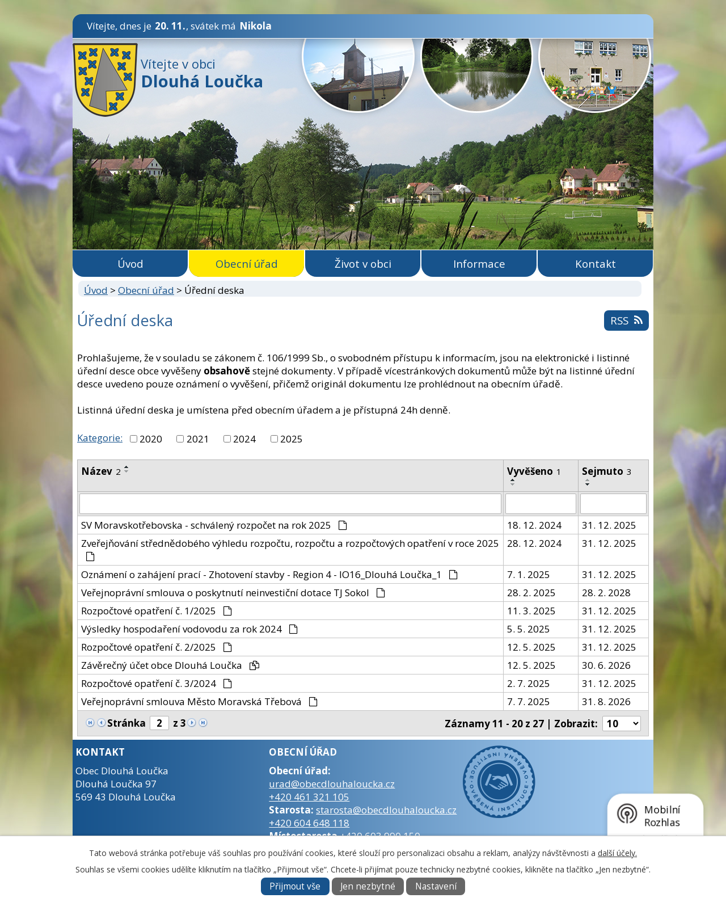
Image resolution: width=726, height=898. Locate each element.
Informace (479, 263)
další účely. (617, 853)
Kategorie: (100, 437)
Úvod (130, 263)
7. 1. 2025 (528, 574)
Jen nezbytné (367, 886)
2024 (244, 438)
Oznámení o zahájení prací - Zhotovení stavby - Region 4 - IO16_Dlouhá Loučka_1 (269, 574)
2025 (291, 438)
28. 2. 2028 (606, 592)
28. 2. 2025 (531, 592)
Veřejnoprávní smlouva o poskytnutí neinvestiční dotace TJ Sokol (233, 592)
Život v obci (363, 263)
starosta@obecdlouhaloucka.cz (386, 809)
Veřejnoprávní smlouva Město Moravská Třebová (199, 701)
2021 (198, 438)
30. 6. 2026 (606, 665)
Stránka (126, 723)
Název (101, 471)
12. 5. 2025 (531, 647)
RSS (626, 320)
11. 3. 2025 (531, 610)
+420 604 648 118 (309, 822)
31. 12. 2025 (609, 525)
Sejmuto (607, 471)
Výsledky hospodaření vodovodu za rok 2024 (189, 628)
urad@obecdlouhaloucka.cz (332, 783)
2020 (151, 438)
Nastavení (436, 886)
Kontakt (595, 263)
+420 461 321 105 (309, 796)
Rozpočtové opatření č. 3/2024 (156, 683)
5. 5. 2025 (528, 628)
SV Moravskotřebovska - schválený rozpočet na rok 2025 (214, 525)
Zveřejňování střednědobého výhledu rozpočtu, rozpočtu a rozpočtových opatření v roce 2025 (290, 549)
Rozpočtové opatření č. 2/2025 (156, 647)
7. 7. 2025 (528, 701)
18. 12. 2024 (534, 525)
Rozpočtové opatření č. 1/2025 (156, 610)
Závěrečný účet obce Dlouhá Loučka (170, 665)
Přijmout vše (294, 886)
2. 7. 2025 (528, 683)
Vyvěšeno (534, 471)
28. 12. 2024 (534, 543)
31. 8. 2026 (606, 701)
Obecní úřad (247, 263)
